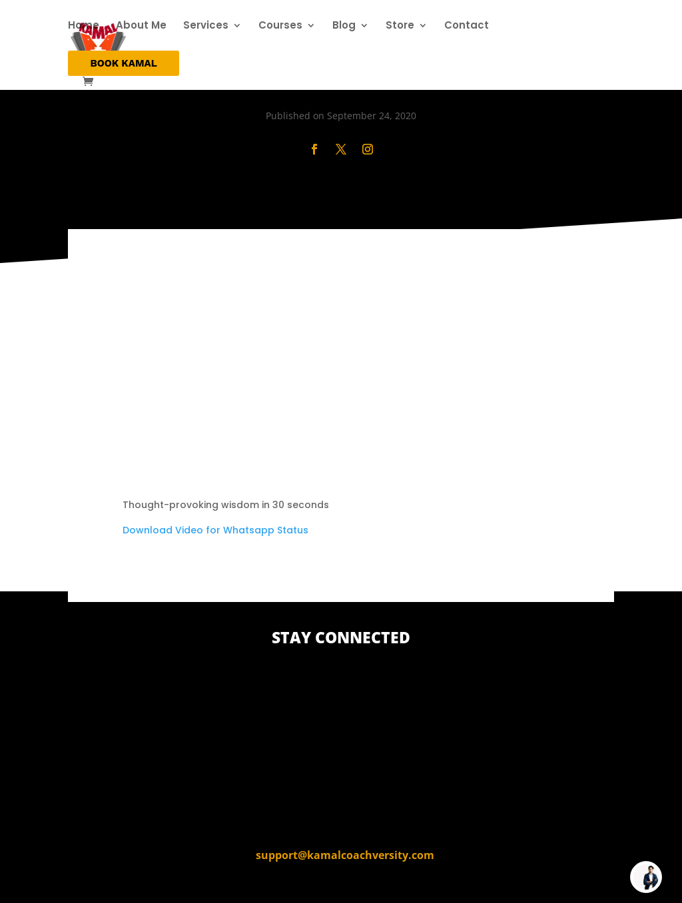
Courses (280, 26)
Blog (344, 26)
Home (83, 26)
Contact (466, 26)
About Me (141, 26)
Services (205, 26)
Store (400, 26)
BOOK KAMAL (123, 64)
